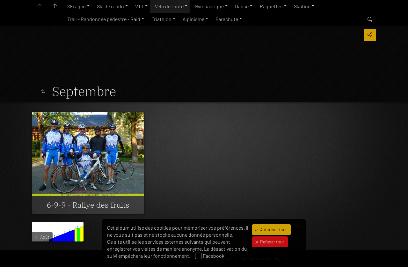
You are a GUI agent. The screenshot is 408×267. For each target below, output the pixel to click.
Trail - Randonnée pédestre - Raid (103, 19)
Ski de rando (110, 6)
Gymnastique (209, 6)
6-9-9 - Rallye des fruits (88, 205)
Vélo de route (169, 6)
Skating (302, 6)
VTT (139, 6)
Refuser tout (271, 241)
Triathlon (161, 19)
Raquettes (271, 6)
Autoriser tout (273, 229)
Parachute (226, 19)
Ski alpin (76, 6)
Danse (242, 6)
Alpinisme (193, 19)
